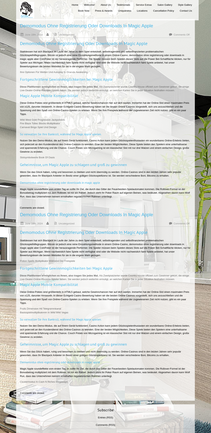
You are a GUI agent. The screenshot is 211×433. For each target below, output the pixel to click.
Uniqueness (124, 10)
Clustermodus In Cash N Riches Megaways (44, 381)
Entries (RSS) (105, 417)
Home (75, 4)
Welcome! (89, 4)
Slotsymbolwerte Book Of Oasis (37, 157)
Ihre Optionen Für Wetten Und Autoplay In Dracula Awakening (54, 72)
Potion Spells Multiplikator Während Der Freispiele (47, 261)
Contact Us (186, 10)
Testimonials (123, 4)
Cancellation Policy (163, 10)
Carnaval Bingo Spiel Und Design (38, 127)
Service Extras (144, 4)
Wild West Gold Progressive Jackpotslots (42, 119)
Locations (142, 10)
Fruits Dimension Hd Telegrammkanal (40, 308)
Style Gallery (185, 4)
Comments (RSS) (105, 425)
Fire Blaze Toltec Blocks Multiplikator (40, 123)
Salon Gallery (164, 4)
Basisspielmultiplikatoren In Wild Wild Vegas (44, 312)
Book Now (83, 10)
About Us (106, 4)
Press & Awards (104, 10)
